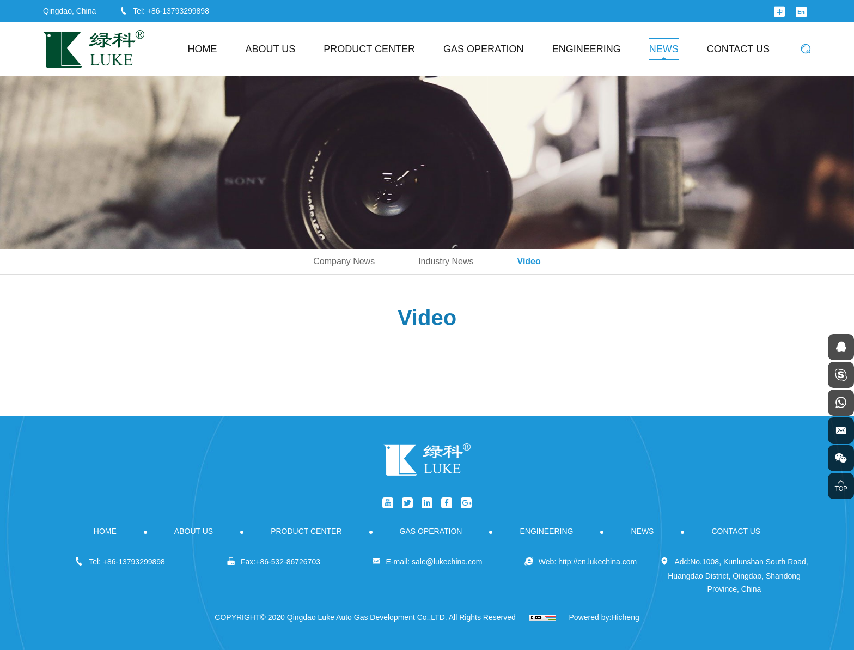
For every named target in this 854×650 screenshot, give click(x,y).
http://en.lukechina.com (597, 561)
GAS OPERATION (483, 49)
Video (529, 261)
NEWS (664, 49)
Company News (344, 261)
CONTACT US (738, 49)
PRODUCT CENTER (369, 49)
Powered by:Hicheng (604, 617)
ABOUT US (271, 49)
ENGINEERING (586, 49)
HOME (202, 49)
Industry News (445, 261)
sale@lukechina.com (447, 561)
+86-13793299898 (178, 11)
